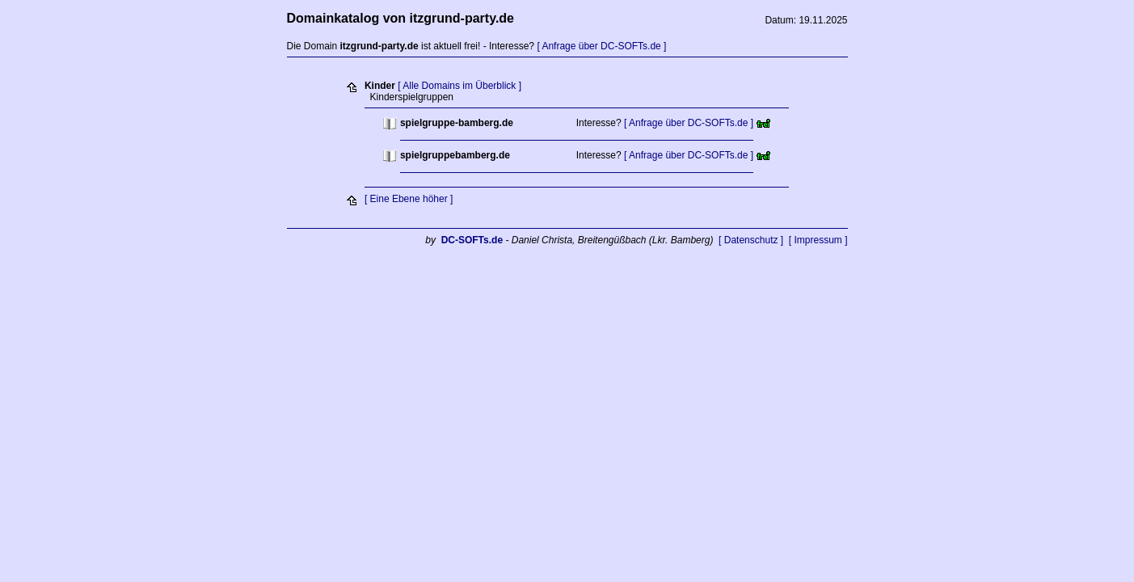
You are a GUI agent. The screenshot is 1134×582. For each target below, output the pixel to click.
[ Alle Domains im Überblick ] (459, 85)
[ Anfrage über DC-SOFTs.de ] (601, 46)
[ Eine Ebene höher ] (409, 199)
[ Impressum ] (818, 240)
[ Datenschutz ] (751, 240)
